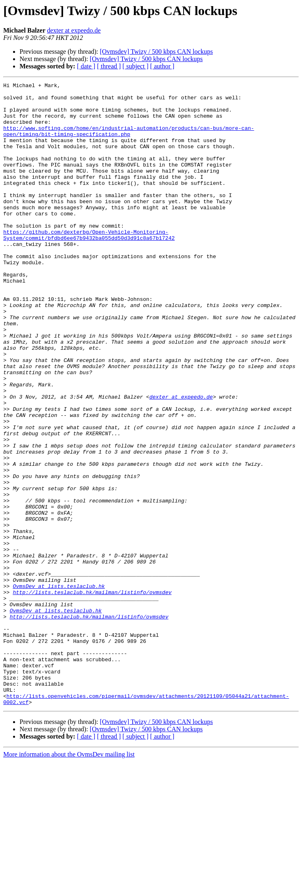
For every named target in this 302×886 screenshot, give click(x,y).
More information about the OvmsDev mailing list (69, 878)
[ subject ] (136, 66)
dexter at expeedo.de (74, 30)
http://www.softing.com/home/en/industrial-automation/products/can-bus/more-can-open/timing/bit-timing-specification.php (128, 141)
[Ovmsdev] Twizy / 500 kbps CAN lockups (156, 51)
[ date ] (86, 66)
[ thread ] (109, 66)
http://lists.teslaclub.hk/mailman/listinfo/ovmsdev (92, 694)
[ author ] (162, 66)
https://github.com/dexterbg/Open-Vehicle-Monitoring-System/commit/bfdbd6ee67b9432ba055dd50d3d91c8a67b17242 (89, 266)
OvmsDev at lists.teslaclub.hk (59, 687)
